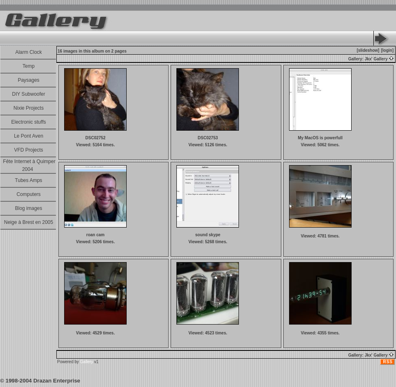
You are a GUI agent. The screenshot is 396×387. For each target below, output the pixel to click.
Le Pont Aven (28, 136)
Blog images (28, 208)
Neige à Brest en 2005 (28, 222)
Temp (29, 66)
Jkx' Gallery (379, 59)
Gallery (86, 361)
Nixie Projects (29, 108)
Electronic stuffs (28, 122)
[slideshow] (368, 50)
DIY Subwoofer (28, 94)
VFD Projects (28, 150)
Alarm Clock (28, 52)
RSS (388, 361)
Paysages (28, 80)
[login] (387, 50)
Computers (28, 194)
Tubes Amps (28, 180)
